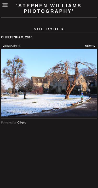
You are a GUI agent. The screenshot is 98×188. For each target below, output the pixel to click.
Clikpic (21, 122)
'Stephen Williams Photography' (49, 8)
